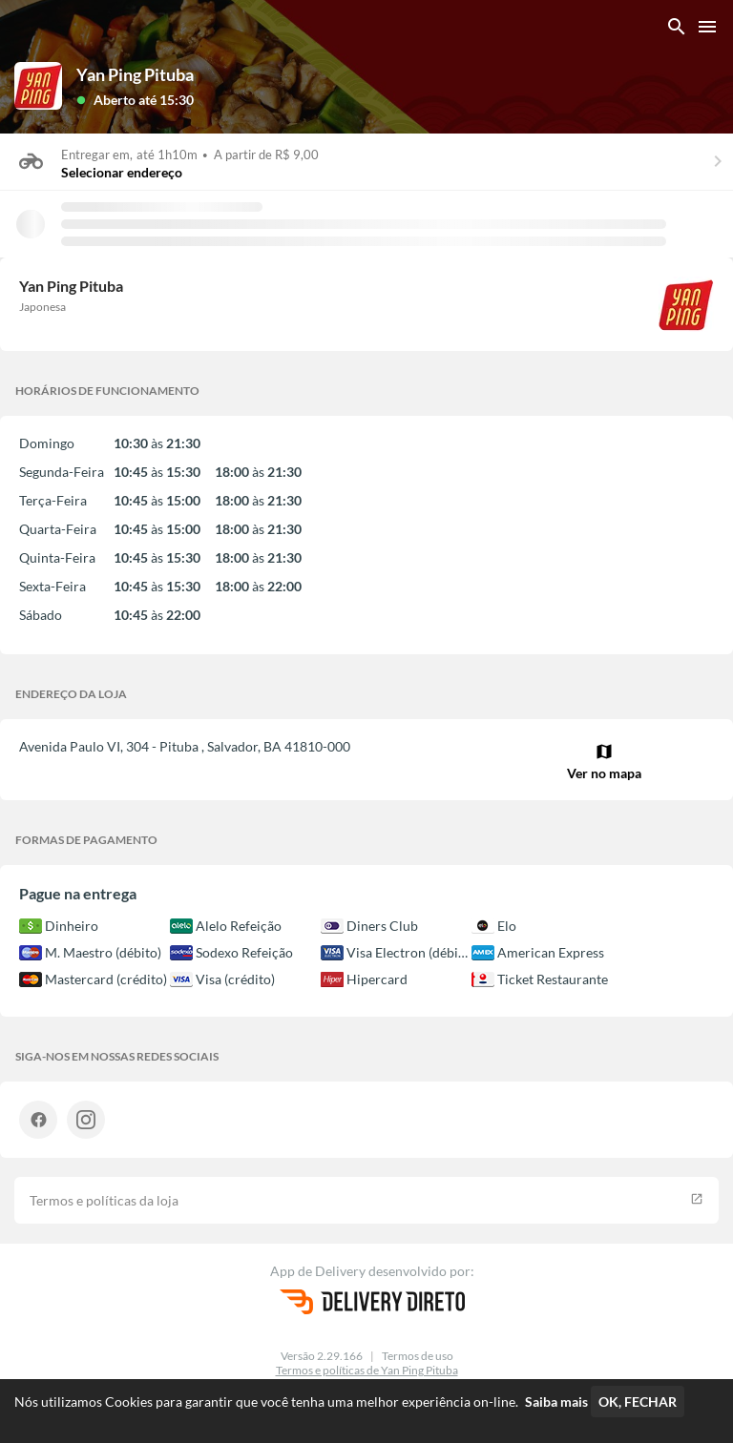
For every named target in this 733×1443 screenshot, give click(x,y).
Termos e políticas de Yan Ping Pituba (367, 1370)
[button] (135, 99)
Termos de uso (417, 1356)
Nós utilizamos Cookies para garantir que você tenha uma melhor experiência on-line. (301, 1401)
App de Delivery (319, 1271)
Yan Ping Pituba (135, 74)
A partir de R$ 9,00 (266, 154)
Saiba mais (556, 1401)
